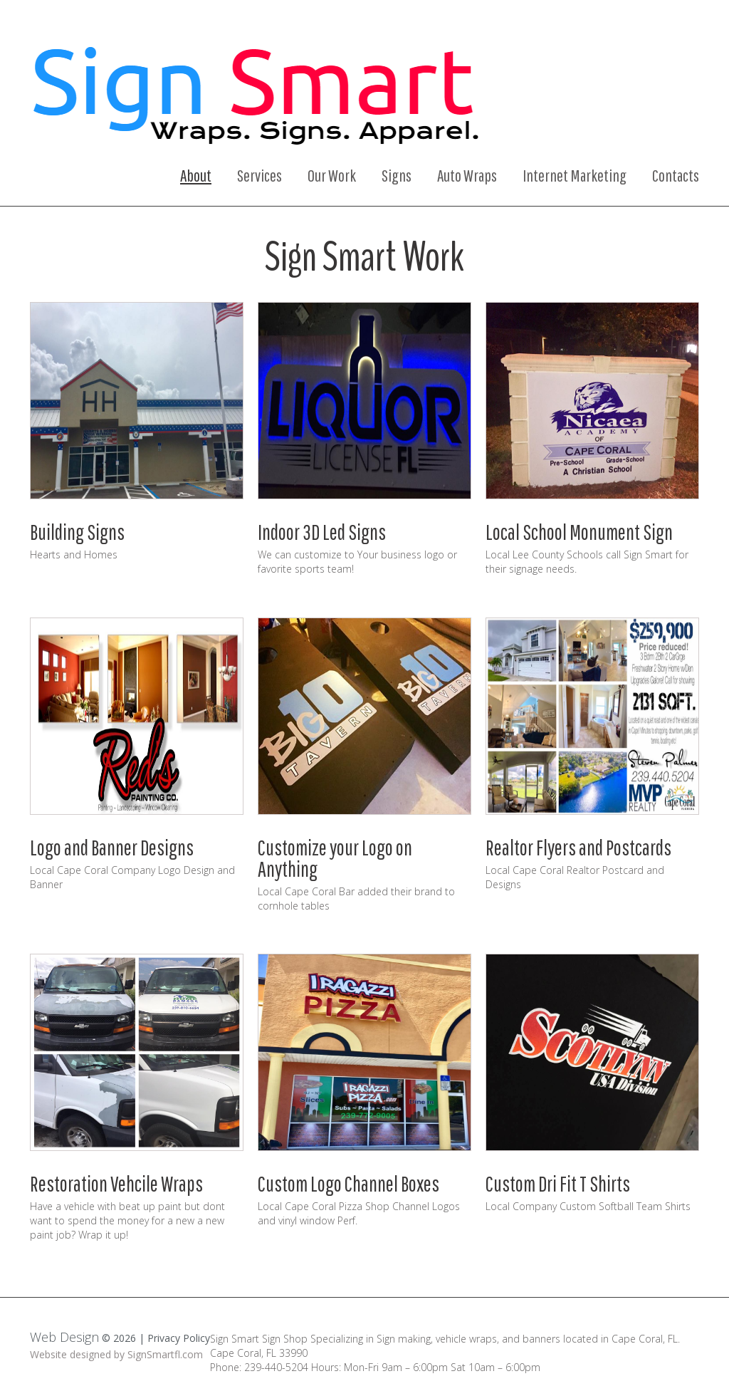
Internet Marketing (574, 175)
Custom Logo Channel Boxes (348, 1176)
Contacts (675, 175)
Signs (396, 175)
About (195, 175)
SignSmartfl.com (165, 1347)
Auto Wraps (467, 175)
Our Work (332, 175)
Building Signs (77, 529)
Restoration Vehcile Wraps (116, 1176)
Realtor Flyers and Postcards (578, 842)
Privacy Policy (178, 1331)
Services (259, 175)
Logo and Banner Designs (112, 842)
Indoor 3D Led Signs (322, 529)
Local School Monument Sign (579, 529)
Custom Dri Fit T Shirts (558, 1176)
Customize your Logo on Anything (335, 853)
